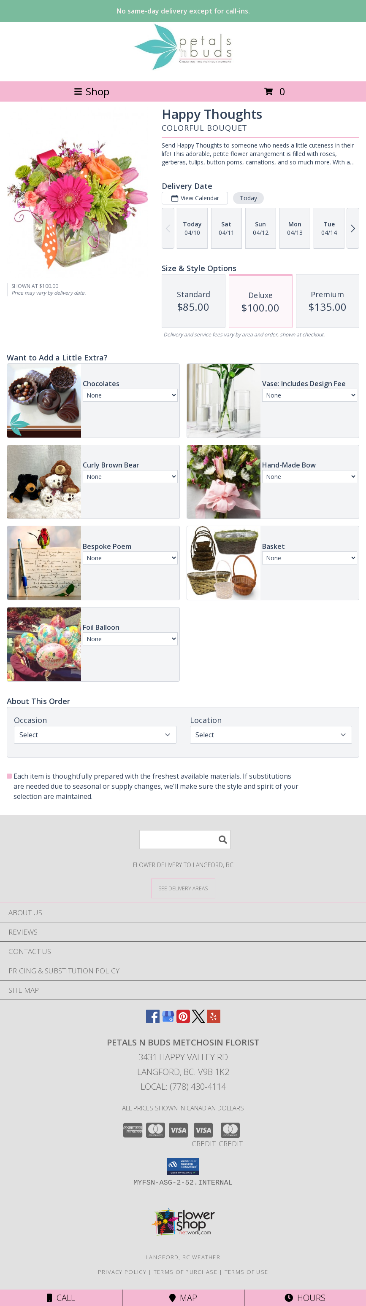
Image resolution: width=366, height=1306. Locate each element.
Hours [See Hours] (305, 1297)
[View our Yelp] (213, 1020)
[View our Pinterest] (183, 1020)
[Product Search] (184, 839)
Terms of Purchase (185, 1272)
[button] (183, 1166)
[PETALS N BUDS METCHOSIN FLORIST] (183, 69)
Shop (91, 91)
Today (248, 198)
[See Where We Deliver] (183, 888)
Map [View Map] (183, 1297)
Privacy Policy (122, 1272)
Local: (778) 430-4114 (183, 1086)
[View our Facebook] (153, 1020)
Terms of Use (246, 1272)
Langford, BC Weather (183, 1257)
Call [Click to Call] (61, 1297)
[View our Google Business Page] (168, 1020)
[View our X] (198, 1020)
